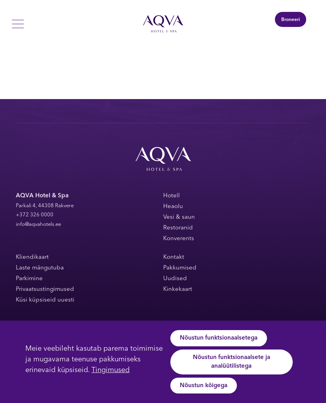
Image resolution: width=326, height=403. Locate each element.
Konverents (178, 239)
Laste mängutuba (40, 268)
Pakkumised (179, 268)
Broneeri (290, 19)
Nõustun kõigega (203, 386)
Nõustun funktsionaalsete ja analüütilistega (231, 362)
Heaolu (173, 207)
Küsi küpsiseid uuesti (45, 300)
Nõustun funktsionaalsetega (218, 338)
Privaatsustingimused (45, 289)
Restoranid (178, 228)
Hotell (171, 196)
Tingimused (111, 370)
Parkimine (29, 279)
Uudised (175, 279)
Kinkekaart (177, 289)
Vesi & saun (179, 217)
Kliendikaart (32, 257)
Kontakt (173, 257)
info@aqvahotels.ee (38, 224)
